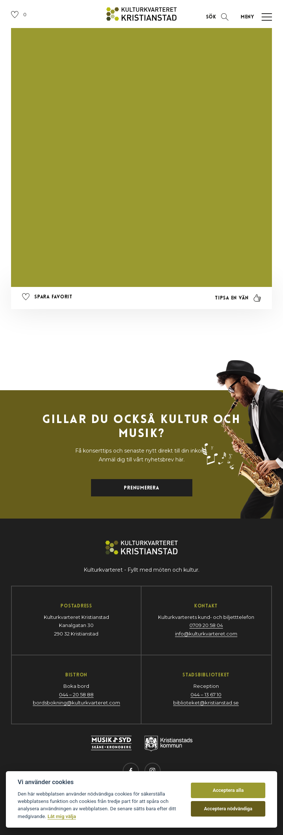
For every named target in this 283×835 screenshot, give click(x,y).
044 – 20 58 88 (76, 694)
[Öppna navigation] (254, 17)
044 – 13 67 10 (206, 694)
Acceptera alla (228, 790)
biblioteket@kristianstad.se (206, 703)
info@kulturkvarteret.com (206, 634)
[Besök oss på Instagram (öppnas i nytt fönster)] (152, 771)
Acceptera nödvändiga (228, 808)
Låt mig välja (62, 816)
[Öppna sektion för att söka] (217, 17)
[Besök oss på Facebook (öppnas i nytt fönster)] (131, 771)
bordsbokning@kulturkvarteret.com (76, 703)
